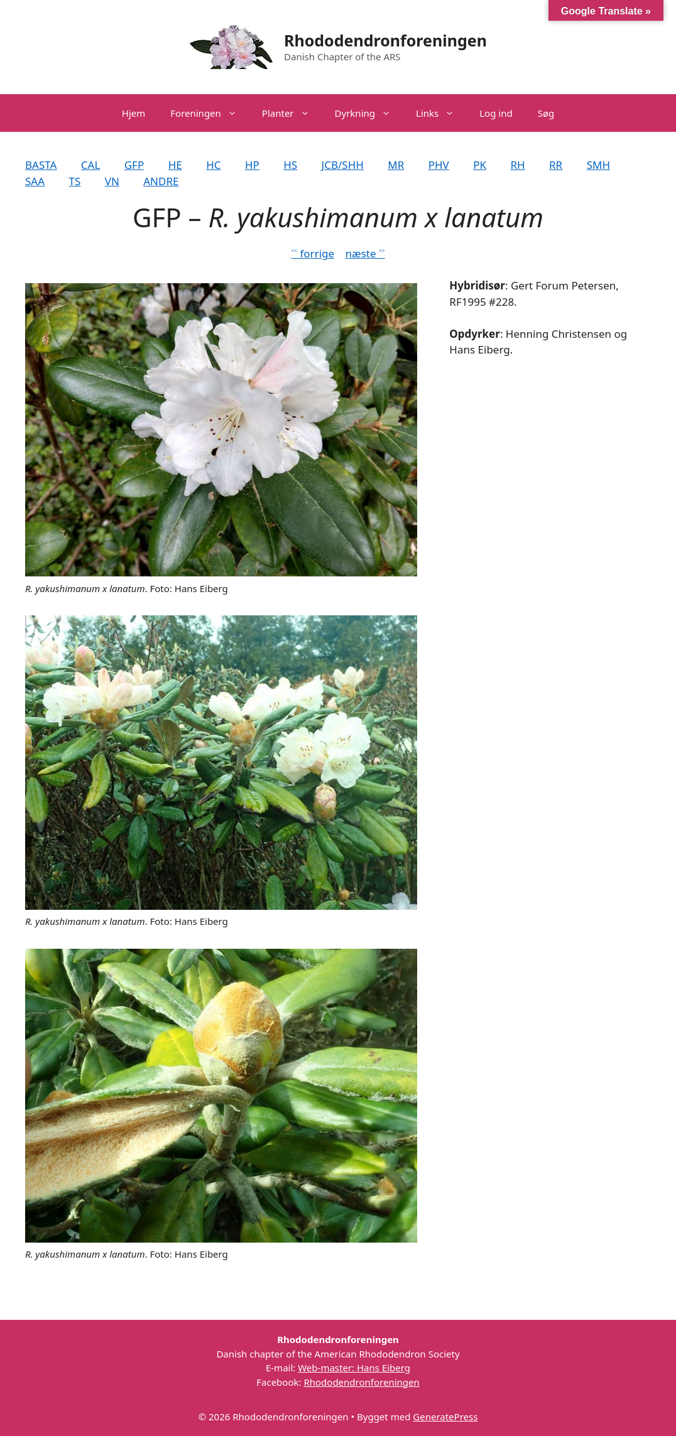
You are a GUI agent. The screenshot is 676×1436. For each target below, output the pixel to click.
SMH (598, 165)
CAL (91, 165)
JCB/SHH (343, 165)
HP (252, 165)
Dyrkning (369, 113)
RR (555, 165)
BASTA (41, 165)
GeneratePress (445, 1416)
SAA (35, 181)
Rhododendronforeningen (385, 40)
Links (441, 113)
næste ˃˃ (364, 253)
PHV (438, 165)
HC (213, 165)
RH (517, 165)
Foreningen (209, 113)
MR (396, 165)
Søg (546, 113)
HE (175, 165)
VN (112, 181)
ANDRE (160, 181)
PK (479, 165)
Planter (292, 113)
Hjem (133, 113)
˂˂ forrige (312, 253)
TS (74, 181)
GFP (134, 165)
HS (290, 165)
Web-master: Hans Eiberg (354, 1367)
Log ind (495, 113)
